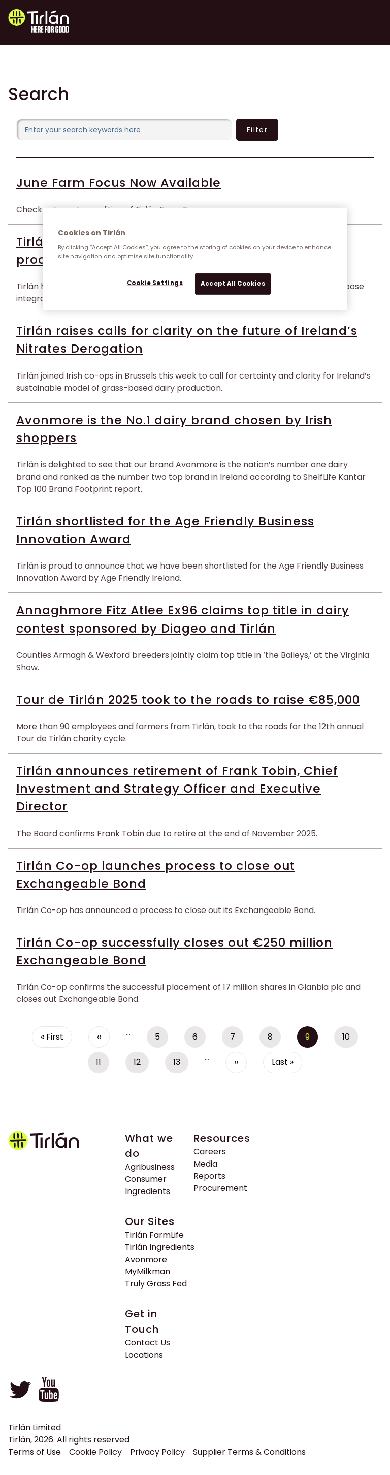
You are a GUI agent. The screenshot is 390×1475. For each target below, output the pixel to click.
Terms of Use (34, 1452)
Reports (209, 1176)
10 (350, 1039)
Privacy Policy (157, 1452)
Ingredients (147, 1191)
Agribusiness (150, 1167)
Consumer (146, 1179)
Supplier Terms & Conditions (249, 1452)
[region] (195, 259)
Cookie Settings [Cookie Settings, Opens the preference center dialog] (155, 283)
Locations (144, 1355)
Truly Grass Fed (156, 1284)
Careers (209, 1151)
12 (141, 1064)
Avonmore (146, 1259)
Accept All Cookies (233, 283)
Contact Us (147, 1342)
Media (205, 1164)
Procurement (220, 1188)
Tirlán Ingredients (159, 1247)
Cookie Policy (95, 1452)
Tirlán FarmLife (154, 1235)
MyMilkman (147, 1271)
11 (102, 1064)
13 (180, 1064)
